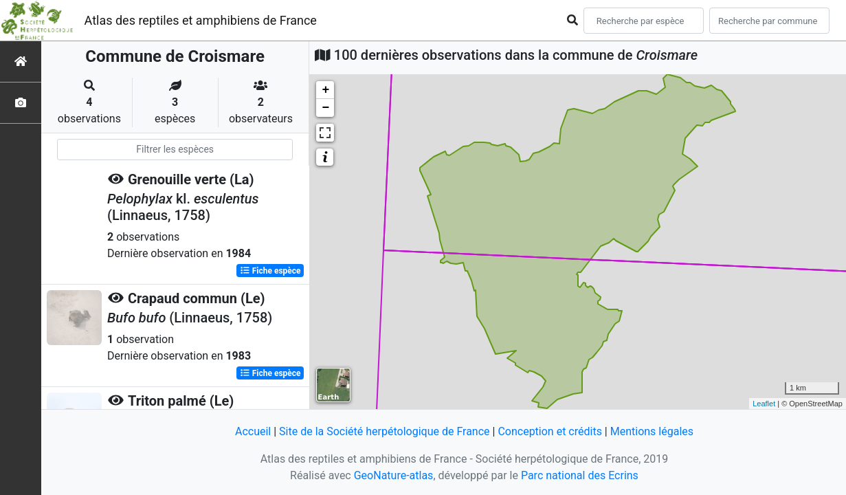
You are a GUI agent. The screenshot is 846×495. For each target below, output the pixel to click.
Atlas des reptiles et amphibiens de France (201, 20)
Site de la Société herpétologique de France (384, 431)
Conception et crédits (550, 431)
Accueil (253, 431)
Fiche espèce (270, 271)
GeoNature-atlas (394, 475)
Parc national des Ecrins (579, 475)
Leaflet (764, 403)
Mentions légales (651, 431)
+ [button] (325, 90)
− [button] (325, 108)
